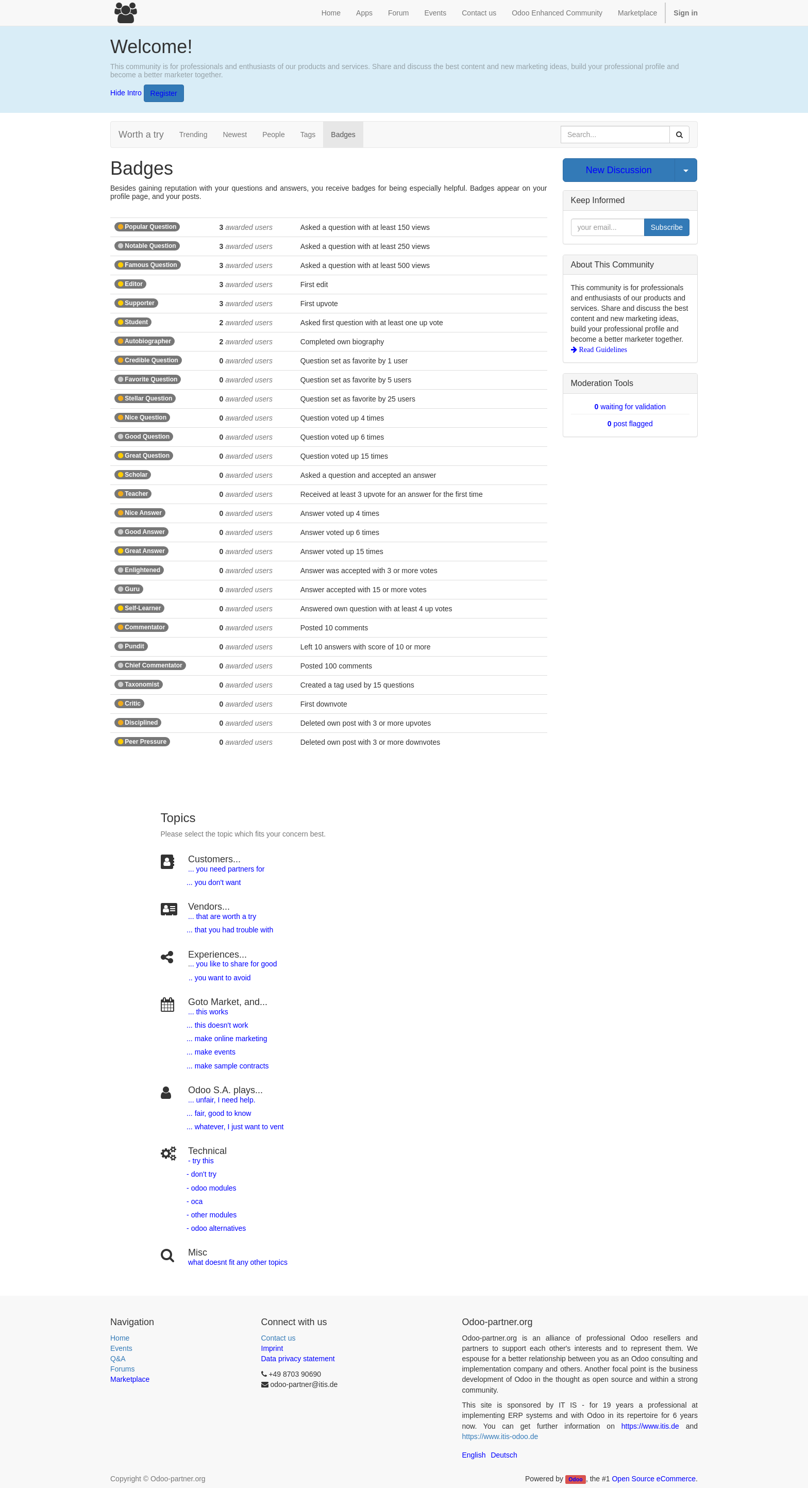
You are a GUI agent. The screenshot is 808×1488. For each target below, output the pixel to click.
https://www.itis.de (650, 1426)
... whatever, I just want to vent (233, 1127)
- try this (201, 1161)
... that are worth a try (222, 916)
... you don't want (212, 882)
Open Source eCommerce (654, 1479)
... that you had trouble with (228, 930)
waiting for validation (630, 407)
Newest (235, 134)
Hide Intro (126, 92)
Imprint (272, 1348)
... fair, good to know (219, 1113)
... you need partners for (226, 869)
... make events (209, 1052)
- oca (195, 1201)
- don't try (201, 1174)
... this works (208, 1012)
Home (119, 1338)
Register (163, 93)
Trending (193, 134)
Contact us (278, 1338)
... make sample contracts (228, 1066)
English (474, 1455)
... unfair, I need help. (222, 1100)
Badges (343, 134)
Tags (308, 134)
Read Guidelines (602, 349)
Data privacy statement (298, 1359)
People (273, 134)
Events (121, 1348)
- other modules (210, 1215)
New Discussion (619, 170)
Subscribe (667, 227)
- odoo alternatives (215, 1228)
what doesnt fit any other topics (238, 1262)
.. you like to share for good (233, 964)
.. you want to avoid (219, 978)
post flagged (630, 424)
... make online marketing (225, 1038)
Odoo (575, 1479)
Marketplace (637, 13)
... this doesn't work (217, 1025)
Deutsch (504, 1455)
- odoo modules (210, 1188)
